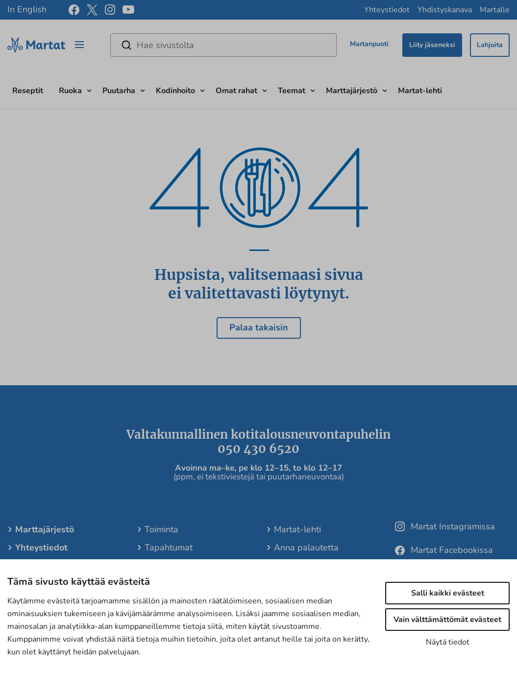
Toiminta (161, 529)
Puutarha (118, 90)
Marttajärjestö (351, 90)
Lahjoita (490, 45)
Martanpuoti (369, 44)
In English (27, 9)
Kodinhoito (175, 90)
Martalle (495, 9)
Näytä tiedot (447, 642)
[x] (92, 9)
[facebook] (74, 9)
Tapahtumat (169, 547)
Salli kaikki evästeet (447, 593)
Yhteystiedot (387, 9)
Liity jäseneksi (432, 45)
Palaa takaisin (258, 327)
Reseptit (27, 90)
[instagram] (110, 9)
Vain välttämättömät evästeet (447, 619)
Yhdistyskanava (445, 9)
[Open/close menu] (79, 45)
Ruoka (70, 90)
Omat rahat (236, 90)
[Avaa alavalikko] (89, 89)
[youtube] (128, 10)
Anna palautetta (306, 547)
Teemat (291, 90)
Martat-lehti (420, 90)
